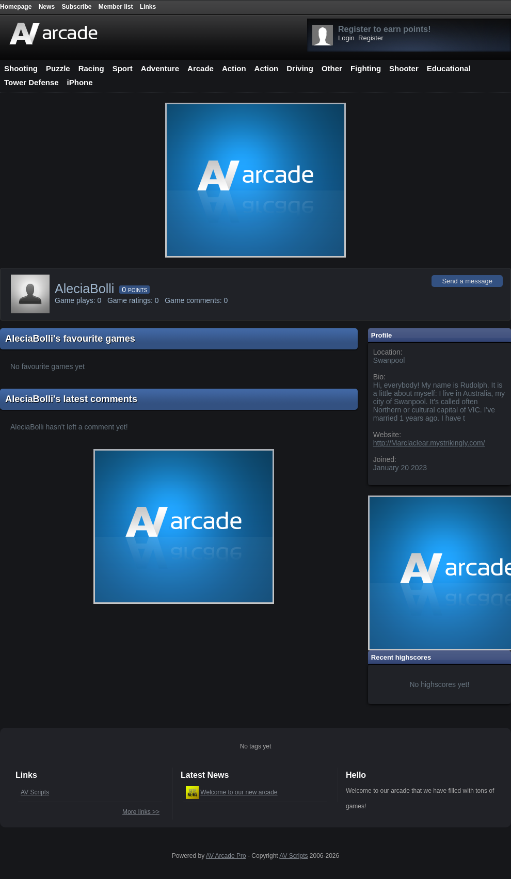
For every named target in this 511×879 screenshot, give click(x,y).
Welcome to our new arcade (238, 792)
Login (346, 38)
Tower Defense (31, 82)
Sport (123, 68)
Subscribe (76, 6)
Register (370, 38)
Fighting (365, 68)
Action (234, 68)
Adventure (160, 68)
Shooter (404, 68)
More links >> (140, 812)
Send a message (467, 281)
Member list (116, 6)
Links (148, 6)
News (47, 6)
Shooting (21, 68)
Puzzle (58, 68)
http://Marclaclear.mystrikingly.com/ (429, 443)
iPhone (80, 82)
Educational (449, 68)
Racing (91, 68)
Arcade (200, 68)
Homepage (15, 6)
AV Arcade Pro (226, 855)
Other (332, 68)
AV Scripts (35, 792)
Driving (299, 68)
